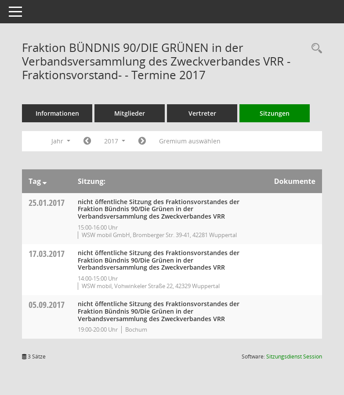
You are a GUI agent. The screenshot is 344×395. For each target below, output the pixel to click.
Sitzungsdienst (294, 356)
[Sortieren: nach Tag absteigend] (45, 181)
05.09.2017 (47, 305)
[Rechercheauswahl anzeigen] (314, 48)
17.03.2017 (47, 254)
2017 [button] (114, 141)
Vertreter (202, 113)
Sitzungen (275, 113)
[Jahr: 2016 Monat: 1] (87, 141)
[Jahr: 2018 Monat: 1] (142, 141)
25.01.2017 (47, 202)
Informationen (57, 113)
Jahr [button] (60, 141)
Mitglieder (129, 113)
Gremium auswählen (190, 141)
